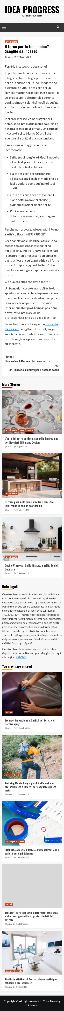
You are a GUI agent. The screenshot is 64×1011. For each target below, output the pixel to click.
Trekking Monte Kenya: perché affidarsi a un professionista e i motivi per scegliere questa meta (30, 786)
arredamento (11, 41)
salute (19, 971)
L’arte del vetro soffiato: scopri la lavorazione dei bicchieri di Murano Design (31, 440)
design (30, 430)
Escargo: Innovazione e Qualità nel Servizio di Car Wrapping (30, 722)
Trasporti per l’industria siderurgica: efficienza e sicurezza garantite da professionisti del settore (31, 916)
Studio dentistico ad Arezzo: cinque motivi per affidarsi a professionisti (31, 981)
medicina (9, 971)
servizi (9, 712)
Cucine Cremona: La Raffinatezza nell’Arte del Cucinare (31, 567)
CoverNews (50, 1001)
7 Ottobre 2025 (21, 987)
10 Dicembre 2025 (22, 794)
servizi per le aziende (15, 841)
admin (9, 446)
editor (10, 57)
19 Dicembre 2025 (23, 728)
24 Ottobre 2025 (22, 923)
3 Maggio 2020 (24, 57)
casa (22, 430)
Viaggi (16, 774)
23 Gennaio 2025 (22, 573)
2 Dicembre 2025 (22, 857)
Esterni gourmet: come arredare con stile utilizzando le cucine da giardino (29, 504)
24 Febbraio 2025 (22, 510)
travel (8, 774)
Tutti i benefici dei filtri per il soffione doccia (32, 367)
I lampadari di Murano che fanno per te (32, 359)
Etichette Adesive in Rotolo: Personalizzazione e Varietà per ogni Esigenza (32, 851)
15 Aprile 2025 (21, 446)
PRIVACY (21, 657)
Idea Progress (32, 9)
